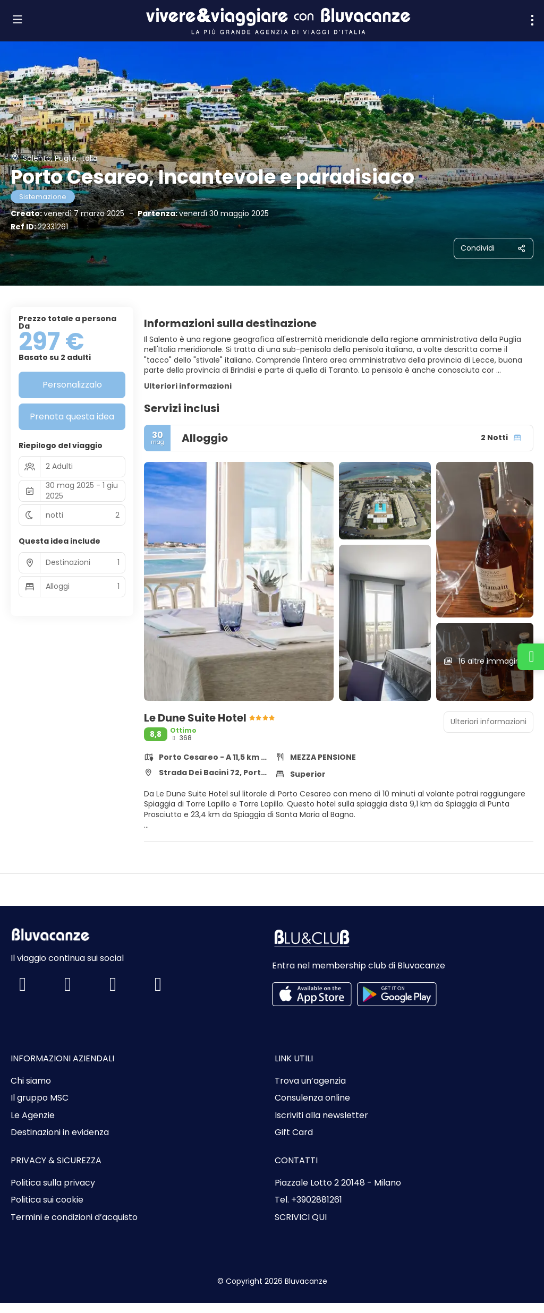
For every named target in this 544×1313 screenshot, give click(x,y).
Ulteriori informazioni (188, 386)
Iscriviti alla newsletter (321, 1115)
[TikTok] (123, 988)
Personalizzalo (72, 385)
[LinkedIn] (168, 988)
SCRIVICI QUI (301, 1217)
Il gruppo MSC (40, 1098)
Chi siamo (31, 1081)
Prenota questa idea (72, 416)
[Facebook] (33, 988)
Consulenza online (312, 1098)
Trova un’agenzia (310, 1081)
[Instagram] (78, 988)
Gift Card (294, 1132)
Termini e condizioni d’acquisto (74, 1217)
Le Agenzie (33, 1115)
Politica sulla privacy (53, 1183)
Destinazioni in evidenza (60, 1132)
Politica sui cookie (47, 1200)
